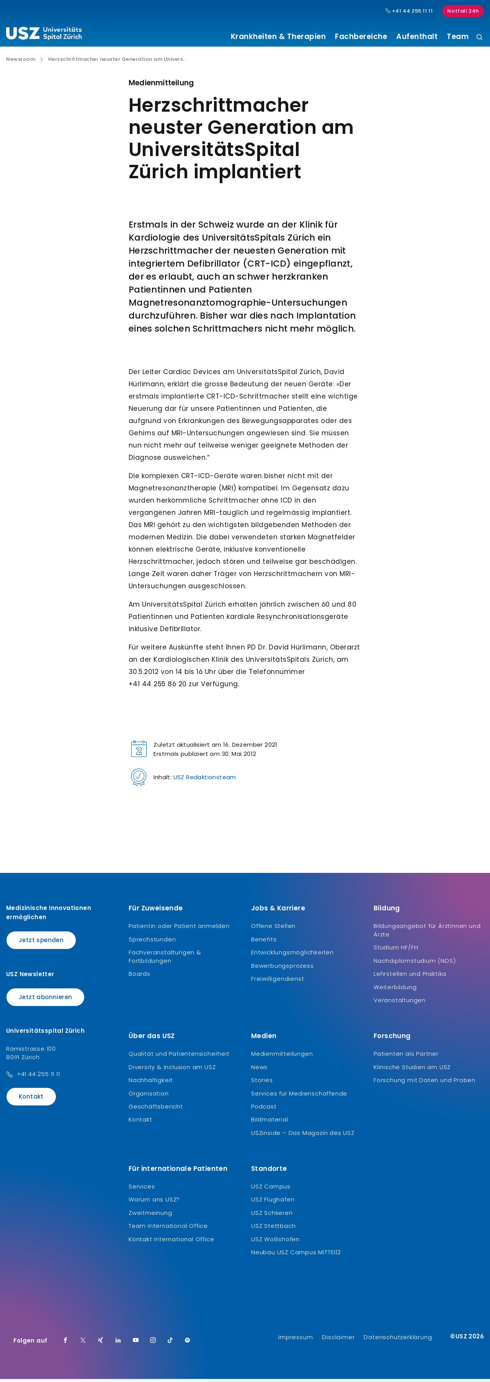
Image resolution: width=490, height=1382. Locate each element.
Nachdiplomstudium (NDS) (415, 963)
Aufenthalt (417, 37)
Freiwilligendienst (277, 982)
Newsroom (20, 62)
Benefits (263, 942)
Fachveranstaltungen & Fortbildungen (165, 959)
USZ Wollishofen (275, 1242)
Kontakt (31, 1100)
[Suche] (479, 38)
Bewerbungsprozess (282, 968)
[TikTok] (170, 1344)
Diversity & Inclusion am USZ (172, 1070)
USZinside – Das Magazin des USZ (302, 1135)
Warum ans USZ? (154, 1202)
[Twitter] (83, 1344)
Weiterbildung (395, 990)
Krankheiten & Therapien (278, 37)
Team (458, 37)
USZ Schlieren (271, 1215)
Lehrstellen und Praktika (410, 977)
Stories (262, 1083)
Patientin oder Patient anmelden (179, 929)
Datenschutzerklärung (398, 1340)
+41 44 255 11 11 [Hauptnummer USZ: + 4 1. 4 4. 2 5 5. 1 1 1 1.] (409, 11)
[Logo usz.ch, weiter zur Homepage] (44, 35)
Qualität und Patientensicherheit (179, 1057)
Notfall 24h (463, 11)
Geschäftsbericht (156, 1109)
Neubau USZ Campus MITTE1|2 (296, 1255)
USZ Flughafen (272, 1202)
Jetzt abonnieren (45, 1000)
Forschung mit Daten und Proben (424, 1083)
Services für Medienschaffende (299, 1096)
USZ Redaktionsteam (204, 780)
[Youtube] (136, 1344)
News (259, 1070)
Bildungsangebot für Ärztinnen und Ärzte (427, 933)
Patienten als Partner (406, 1057)
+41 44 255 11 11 (38, 1077)
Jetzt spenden (41, 943)
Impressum (295, 1340)
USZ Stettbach (273, 1229)
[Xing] (101, 1344)
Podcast (264, 1109)
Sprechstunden (152, 942)
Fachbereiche (361, 37)
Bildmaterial (269, 1122)
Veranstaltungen (400, 1003)
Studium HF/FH (396, 950)
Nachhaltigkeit (151, 1083)
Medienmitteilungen (282, 1057)
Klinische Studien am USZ (412, 1070)
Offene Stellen (273, 929)
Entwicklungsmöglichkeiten (292, 955)
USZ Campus (271, 1189)
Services (142, 1189)
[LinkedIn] (118, 1344)
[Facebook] (65, 1344)
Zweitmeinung (150, 1215)
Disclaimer (338, 1340)
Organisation (149, 1096)
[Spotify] (188, 1344)
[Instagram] (153, 1344)
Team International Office (168, 1229)
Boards (139, 977)
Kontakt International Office (171, 1242)
